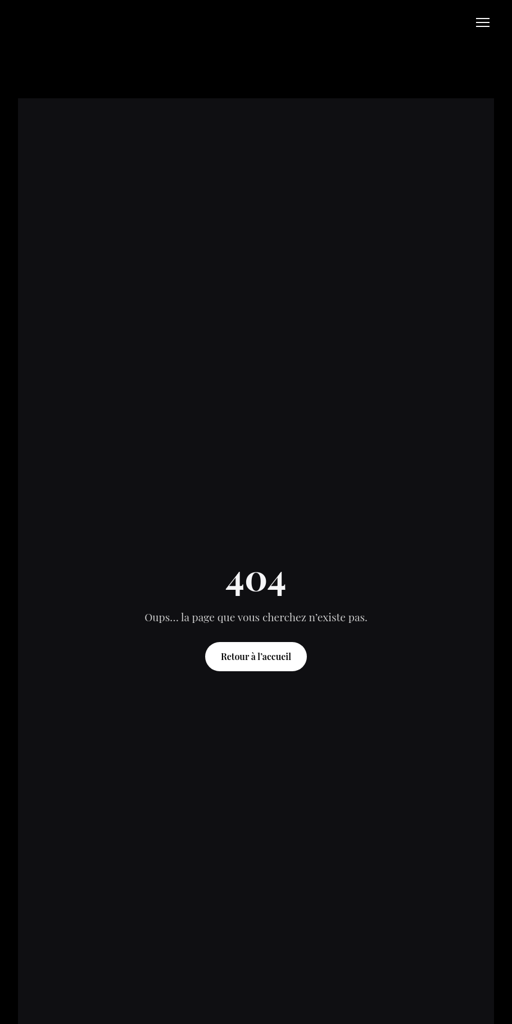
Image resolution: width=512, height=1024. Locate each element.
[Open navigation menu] (483, 22)
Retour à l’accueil (256, 656)
